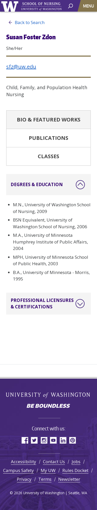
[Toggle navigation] (89, 6)
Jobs (76, 462)
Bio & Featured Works (48, 119)
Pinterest (72, 440)
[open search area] (70, 5)
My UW (48, 470)
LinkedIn (62, 440)
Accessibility (23, 462)
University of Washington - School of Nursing (41, 6)
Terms (44, 479)
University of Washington (10, 6)
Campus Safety (18, 470)
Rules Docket (75, 470)
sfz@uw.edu (21, 66)
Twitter (34, 440)
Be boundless (49, 406)
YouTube (53, 440)
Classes (48, 156)
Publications (48, 137)
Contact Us (54, 462)
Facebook (24, 440)
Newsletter (69, 479)
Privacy (24, 479)
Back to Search (25, 22)
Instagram (43, 440)
